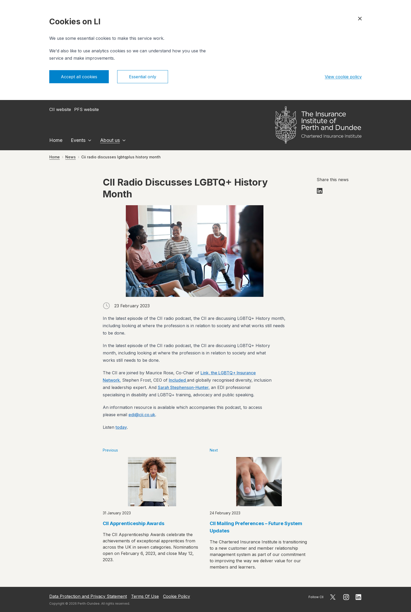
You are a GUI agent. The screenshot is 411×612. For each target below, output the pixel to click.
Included (178, 380)
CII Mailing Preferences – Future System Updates (256, 527)
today (121, 427)
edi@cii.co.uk (141, 414)
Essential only (142, 76)
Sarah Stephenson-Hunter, (184, 387)
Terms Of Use (145, 596)
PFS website (86, 109)
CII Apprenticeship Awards (133, 523)
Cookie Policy (176, 596)
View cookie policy (343, 76)
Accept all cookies (79, 76)
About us (110, 140)
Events (78, 140)
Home (55, 140)
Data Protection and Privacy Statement (88, 596)
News (70, 157)
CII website (60, 109)
